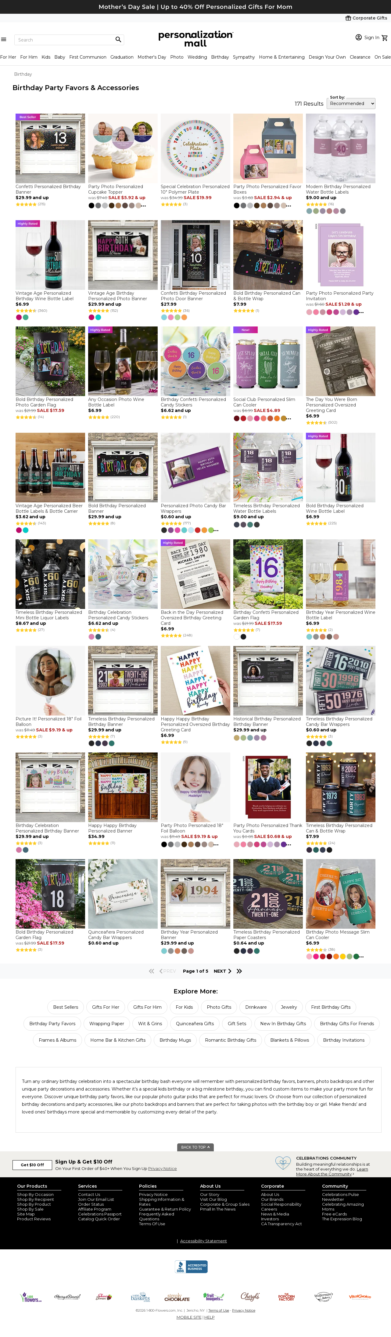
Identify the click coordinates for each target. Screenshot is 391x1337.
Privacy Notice (162, 1168)
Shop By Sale (30, 1209)
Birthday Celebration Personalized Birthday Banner (47, 828)
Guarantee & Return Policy (165, 1209)
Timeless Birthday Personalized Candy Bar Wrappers (339, 721)
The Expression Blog (342, 1218)
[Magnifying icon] (118, 40)
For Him (29, 57)
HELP (209, 1317)
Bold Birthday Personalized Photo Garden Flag (44, 402)
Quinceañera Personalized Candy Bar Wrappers (116, 934)
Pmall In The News (217, 1209)
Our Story (209, 1194)
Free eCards (334, 1213)
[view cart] (385, 37)
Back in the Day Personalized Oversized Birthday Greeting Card (192, 618)
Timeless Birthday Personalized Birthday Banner (121, 721)
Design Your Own (327, 57)
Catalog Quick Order (99, 1218)
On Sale (383, 57)
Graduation (122, 57)
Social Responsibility (281, 1204)
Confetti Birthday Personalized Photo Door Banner (193, 295)
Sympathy (244, 57)
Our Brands (272, 1199)
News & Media (275, 1213)
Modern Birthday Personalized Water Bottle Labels (338, 189)
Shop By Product (34, 1204)
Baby (59, 57)
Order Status (91, 1204)
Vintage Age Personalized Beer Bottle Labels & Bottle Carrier (49, 508)
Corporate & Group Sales (224, 1204)
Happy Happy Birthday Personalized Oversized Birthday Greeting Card (195, 724)
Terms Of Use (152, 1223)
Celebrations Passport (100, 1213)
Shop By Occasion (35, 1194)
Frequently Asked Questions (156, 1216)
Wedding (197, 57)
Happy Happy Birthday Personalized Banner (112, 828)
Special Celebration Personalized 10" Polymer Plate (195, 189)
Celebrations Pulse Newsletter (340, 1197)
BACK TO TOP (195, 1147)
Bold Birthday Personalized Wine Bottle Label (335, 508)
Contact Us (89, 1194)
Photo (177, 57)
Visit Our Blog (213, 1199)
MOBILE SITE (189, 1317)
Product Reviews (34, 1218)
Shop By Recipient (35, 1199)
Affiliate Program (94, 1209)
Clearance (360, 57)
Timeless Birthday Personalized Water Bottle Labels (266, 508)
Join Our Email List (96, 1199)
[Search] (69, 40)
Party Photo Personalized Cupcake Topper (115, 189)
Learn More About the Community (332, 1171)
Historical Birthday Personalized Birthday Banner (267, 721)
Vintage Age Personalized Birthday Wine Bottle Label (45, 295)
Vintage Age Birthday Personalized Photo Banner (117, 295)
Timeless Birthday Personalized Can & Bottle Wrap (339, 828)
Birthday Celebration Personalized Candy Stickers (118, 615)
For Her (8, 57)
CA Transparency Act (281, 1223)
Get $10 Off (32, 1165)
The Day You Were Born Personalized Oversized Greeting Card (331, 405)
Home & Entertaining (282, 57)
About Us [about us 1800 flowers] (270, 1194)
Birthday (220, 57)
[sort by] (351, 103)
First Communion (87, 57)
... (143, 204)
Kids (45, 57)
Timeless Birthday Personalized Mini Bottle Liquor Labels (49, 615)
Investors (270, 1218)
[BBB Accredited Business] (191, 1272)
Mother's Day (152, 57)
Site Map (26, 1213)
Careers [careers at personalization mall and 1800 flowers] (269, 1209)
